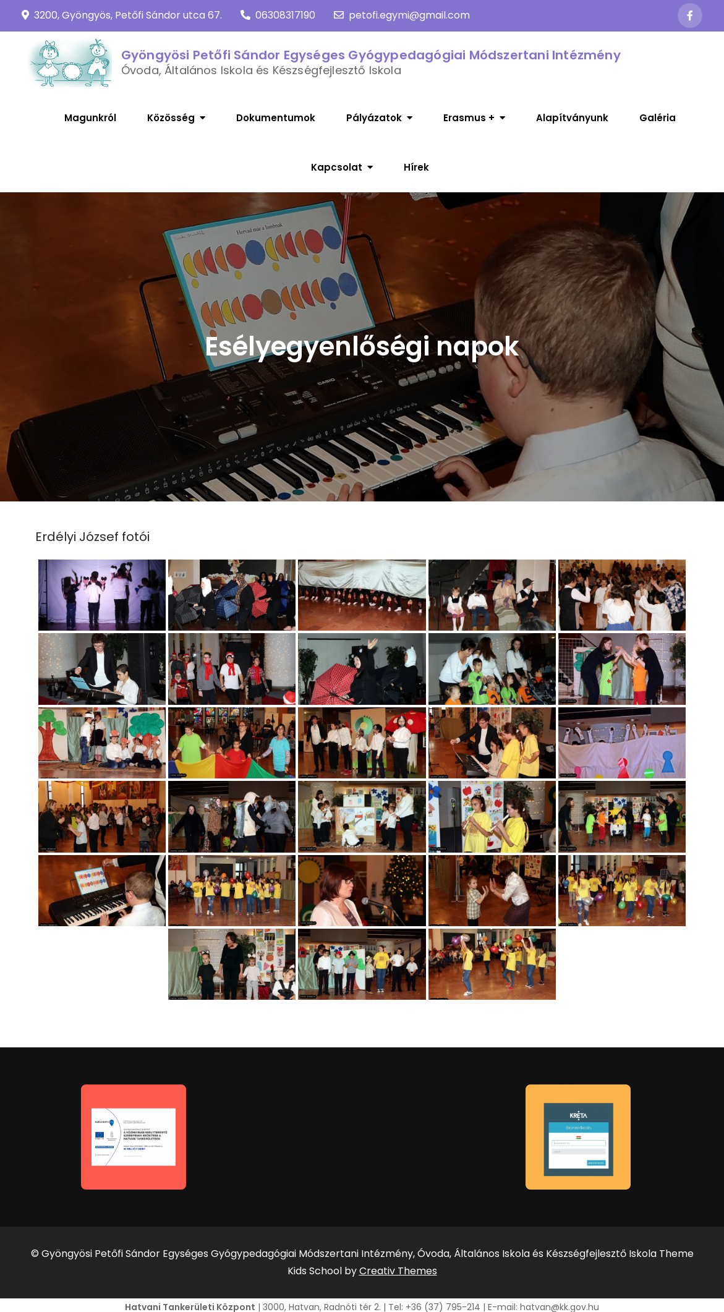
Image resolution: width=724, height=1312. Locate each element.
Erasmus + (469, 117)
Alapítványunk (572, 117)
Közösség (171, 117)
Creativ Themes (398, 1271)
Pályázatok (374, 117)
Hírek (416, 167)
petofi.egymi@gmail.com (402, 15)
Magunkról (90, 117)
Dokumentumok (275, 117)
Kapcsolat (336, 167)
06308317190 (278, 15)
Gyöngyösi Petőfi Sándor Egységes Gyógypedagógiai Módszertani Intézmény (371, 55)
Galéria (657, 117)
